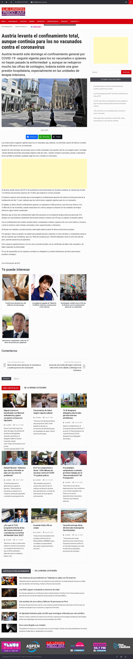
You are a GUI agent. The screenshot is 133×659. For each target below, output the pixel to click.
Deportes (41, 21)
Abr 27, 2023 (19, 480)
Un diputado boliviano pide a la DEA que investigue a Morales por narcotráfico (52, 613)
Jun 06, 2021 (78, 422)
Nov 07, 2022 (79, 482)
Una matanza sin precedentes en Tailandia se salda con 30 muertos (47, 578)
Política (23, 21)
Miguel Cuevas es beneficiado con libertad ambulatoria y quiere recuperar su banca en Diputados (14, 415)
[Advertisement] (44, 174)
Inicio (3, 21)
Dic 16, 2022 (19, 540)
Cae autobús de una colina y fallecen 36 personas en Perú (43, 602)
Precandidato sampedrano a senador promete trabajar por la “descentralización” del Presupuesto (72, 473)
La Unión (8, 425)
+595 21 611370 (21, 2)
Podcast (64, 21)
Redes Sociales (21, 26)
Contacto (74, 21)
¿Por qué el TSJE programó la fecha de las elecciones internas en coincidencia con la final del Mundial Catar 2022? (14, 530)
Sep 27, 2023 (49, 417)
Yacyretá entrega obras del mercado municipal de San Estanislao (73, 527)
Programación (7, 26)
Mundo (32, 21)
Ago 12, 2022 (79, 535)
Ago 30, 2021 (49, 532)
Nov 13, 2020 (20, 425)
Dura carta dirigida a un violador (32, 625)
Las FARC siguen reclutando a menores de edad (39, 590)
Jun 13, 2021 (49, 480)
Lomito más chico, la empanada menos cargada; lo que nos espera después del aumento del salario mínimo (111, 103)
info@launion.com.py (39, 2)
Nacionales (12, 21)
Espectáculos (52, 21)
